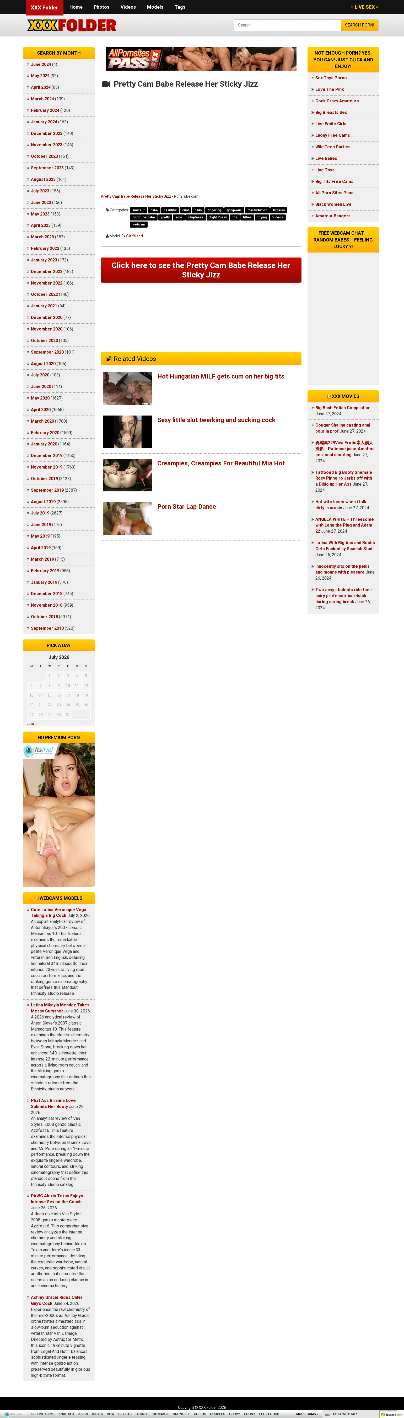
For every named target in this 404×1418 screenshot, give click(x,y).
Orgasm (279, 210)
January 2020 (44, 444)
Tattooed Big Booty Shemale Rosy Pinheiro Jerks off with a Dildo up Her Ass (343, 478)
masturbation (257, 210)
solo (178, 217)
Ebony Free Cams (332, 135)
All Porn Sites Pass (334, 192)
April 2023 (41, 225)
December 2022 (46, 271)
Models (155, 7)
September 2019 (47, 490)
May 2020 (40, 398)
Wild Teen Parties (333, 146)
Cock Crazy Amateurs (337, 100)
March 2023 (42, 236)
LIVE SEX (365, 7)
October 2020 (44, 340)
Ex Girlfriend (132, 236)
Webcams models (61, 898)
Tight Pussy (218, 217)
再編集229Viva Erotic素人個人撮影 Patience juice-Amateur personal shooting (345, 448)
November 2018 (46, 605)
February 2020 (45, 432)
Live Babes (326, 158)
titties (247, 217)
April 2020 (41, 409)
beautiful (170, 210)
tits (235, 217)
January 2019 (44, 582)
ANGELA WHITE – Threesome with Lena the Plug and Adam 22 (344, 525)
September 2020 (47, 352)
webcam (138, 224)
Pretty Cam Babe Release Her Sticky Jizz (136, 196)
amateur (138, 210)
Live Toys (325, 169)
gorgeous (234, 210)
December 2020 (46, 317)
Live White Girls (330, 123)
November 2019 (46, 467)
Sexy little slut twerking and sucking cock (216, 420)
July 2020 (40, 374)
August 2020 (43, 363)
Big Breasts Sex (331, 112)
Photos (101, 7)
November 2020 (46, 329)
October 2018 (44, 616)
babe (154, 210)
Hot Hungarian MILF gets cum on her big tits (220, 376)
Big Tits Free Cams (334, 181)
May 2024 (40, 75)
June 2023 (41, 202)
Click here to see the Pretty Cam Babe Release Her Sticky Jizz (201, 270)
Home (76, 7)
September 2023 (47, 167)
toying (262, 217)
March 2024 (42, 98)
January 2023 (44, 260)
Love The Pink (329, 89)
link (399, 1336)
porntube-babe (143, 217)
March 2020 (42, 421)
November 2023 (46, 144)
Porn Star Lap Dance (186, 506)
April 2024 (41, 87)
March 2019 (42, 559)
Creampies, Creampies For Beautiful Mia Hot (221, 463)
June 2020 (41, 386)
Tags (180, 7)
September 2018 (47, 628)
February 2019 (45, 570)
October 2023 (44, 156)
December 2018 (46, 593)
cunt (185, 210)
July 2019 (40, 513)
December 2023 (46, 133)
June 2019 (41, 524)
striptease (195, 217)
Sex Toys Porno (331, 77)
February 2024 (45, 110)
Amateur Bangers (333, 215)
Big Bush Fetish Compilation (342, 407)
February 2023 (45, 248)
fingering (214, 210)
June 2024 (41, 64)
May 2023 (40, 214)
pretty (165, 217)
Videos (128, 7)
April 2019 (41, 547)
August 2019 (43, 501)
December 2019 (46, 455)
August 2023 (43, 179)
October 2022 (44, 294)
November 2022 (46, 283)
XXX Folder (44, 7)
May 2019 (40, 536)
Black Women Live (333, 204)
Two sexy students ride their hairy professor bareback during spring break (343, 595)
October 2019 (44, 478)
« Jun (30, 724)
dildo (198, 210)
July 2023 (40, 190)
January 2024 (44, 121)
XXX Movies (345, 396)
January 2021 (44, 305)
